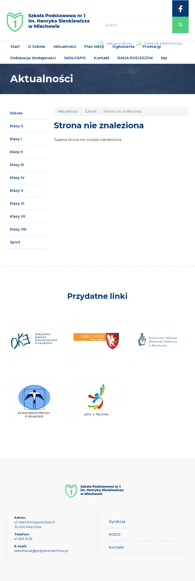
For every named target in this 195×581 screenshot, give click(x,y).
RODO (114, 534)
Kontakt (101, 57)
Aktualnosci (68, 111)
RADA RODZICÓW (135, 57)
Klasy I (16, 139)
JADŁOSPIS (75, 57)
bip (164, 57)
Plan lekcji (94, 46)
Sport (15, 242)
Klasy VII (17, 216)
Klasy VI (17, 203)
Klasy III (17, 164)
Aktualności (64, 46)
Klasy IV (17, 177)
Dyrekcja (117, 521)
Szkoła (16, 113)
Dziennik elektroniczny (163, 43)
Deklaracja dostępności (33, 57)
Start (15, 46)
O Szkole (36, 46)
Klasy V (16, 190)
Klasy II (16, 152)
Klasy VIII (18, 229)
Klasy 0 (16, 126)
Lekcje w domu (119, 43)
